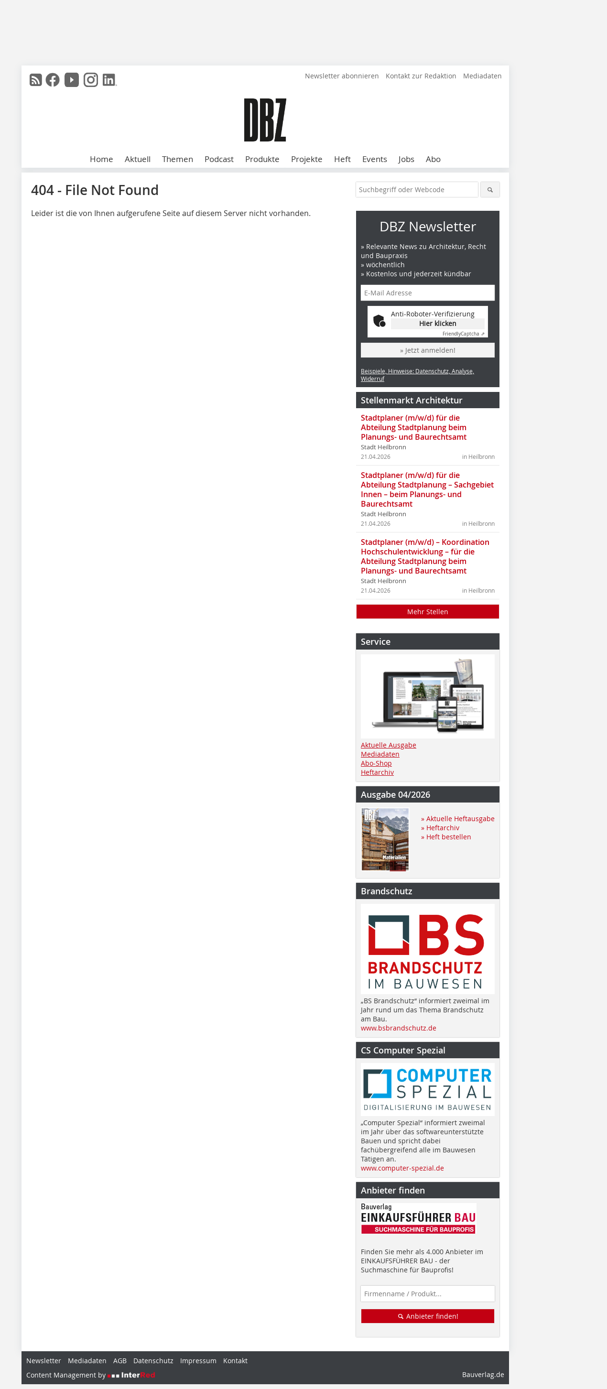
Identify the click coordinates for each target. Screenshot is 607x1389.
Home (101, 158)
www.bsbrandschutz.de (398, 1027)
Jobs (406, 158)
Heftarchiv (377, 772)
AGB (120, 1360)
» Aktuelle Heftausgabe (458, 818)
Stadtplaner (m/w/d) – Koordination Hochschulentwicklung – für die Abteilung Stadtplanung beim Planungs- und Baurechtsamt (425, 556)
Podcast (219, 158)
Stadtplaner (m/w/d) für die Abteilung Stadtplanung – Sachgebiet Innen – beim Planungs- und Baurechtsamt (427, 489)
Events (374, 158)
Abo (433, 158)
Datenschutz (153, 1360)
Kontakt (235, 1360)
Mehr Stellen (427, 611)
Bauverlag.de (483, 1374)
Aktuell (138, 158)
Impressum (198, 1360)
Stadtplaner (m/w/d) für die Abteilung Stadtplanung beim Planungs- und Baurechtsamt (413, 427)
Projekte (307, 158)
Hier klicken (437, 323)
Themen (177, 158)
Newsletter (43, 1360)
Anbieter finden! (428, 1316)
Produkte (262, 158)
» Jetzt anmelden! (427, 350)
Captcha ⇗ (464, 334)
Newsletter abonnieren (342, 75)
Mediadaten (482, 75)
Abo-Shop (376, 763)
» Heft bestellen (446, 836)
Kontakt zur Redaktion (421, 75)
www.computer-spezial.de (402, 1167)
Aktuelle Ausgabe (388, 744)
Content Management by (90, 1374)
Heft (342, 158)
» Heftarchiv (440, 827)
